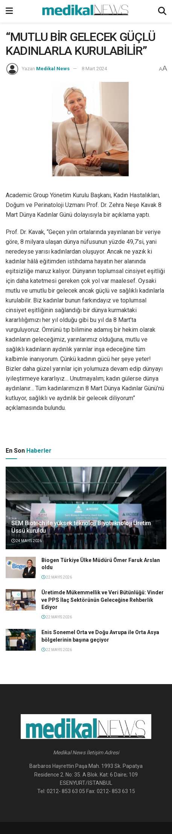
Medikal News (53, 68)
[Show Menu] (9, 11)
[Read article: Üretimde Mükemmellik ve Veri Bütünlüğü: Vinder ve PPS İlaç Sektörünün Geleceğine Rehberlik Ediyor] (21, 599)
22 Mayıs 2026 (56, 577)
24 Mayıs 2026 (26, 541)
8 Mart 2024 (94, 68)
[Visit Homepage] (85, 11)
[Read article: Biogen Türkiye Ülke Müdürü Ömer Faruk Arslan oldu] (21, 567)
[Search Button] (162, 11)
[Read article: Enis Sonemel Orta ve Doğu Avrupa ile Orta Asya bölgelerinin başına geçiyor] (21, 639)
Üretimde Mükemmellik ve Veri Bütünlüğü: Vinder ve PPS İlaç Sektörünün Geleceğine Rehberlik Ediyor (102, 599)
